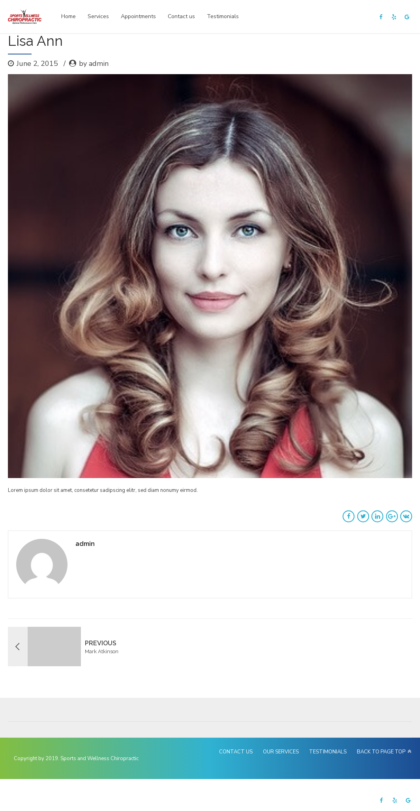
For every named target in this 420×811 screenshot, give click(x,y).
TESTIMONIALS (328, 751)
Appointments (138, 16)
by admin (94, 63)
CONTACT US (236, 751)
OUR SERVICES (281, 751)
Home (68, 16)
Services (98, 16)
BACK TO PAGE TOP (381, 751)
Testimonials (223, 16)
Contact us (181, 16)
